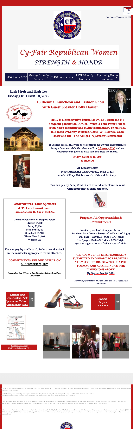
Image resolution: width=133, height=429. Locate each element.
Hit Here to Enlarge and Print (19, 348)
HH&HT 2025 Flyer (19, 346)
